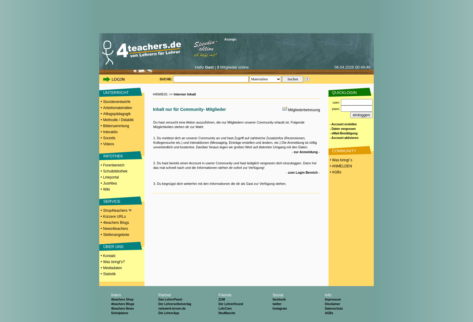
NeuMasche (226, 313)
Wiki (106, 189)
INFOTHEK (113, 156)
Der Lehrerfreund (230, 304)
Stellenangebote (116, 235)
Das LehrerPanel (170, 299)
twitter (276, 304)
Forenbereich (114, 165)
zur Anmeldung (306, 152)
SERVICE (111, 201)
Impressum (333, 299)
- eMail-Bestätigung (343, 133)
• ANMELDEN (340, 166)
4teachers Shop (122, 299)
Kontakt (109, 256)
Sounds (109, 138)
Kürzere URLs (114, 216)
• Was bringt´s (340, 160)
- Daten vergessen (343, 128)
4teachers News (122, 308)
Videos (108, 144)
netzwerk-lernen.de (172, 308)
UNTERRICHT (116, 92)
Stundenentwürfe (117, 102)
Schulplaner (119, 313)
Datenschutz (334, 308)
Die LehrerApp (168, 313)
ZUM (221, 299)
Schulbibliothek (115, 171)
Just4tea (110, 183)
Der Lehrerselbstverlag (174, 304)
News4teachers (115, 229)
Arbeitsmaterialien (117, 108)
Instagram (279, 308)
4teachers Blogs (116, 223)
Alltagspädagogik (117, 114)
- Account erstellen (343, 124)
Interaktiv (110, 132)
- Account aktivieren (344, 138)
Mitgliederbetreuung (304, 110)
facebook (279, 299)
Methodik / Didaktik (118, 120)
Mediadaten (112, 268)
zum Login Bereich (303, 172)
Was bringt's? (114, 262)
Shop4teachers (117, 210)
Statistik (109, 274)
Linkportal (111, 177)
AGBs (329, 313)
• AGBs (335, 172)
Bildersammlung (116, 126)
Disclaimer (332, 304)
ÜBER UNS (113, 246)
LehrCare (225, 308)
